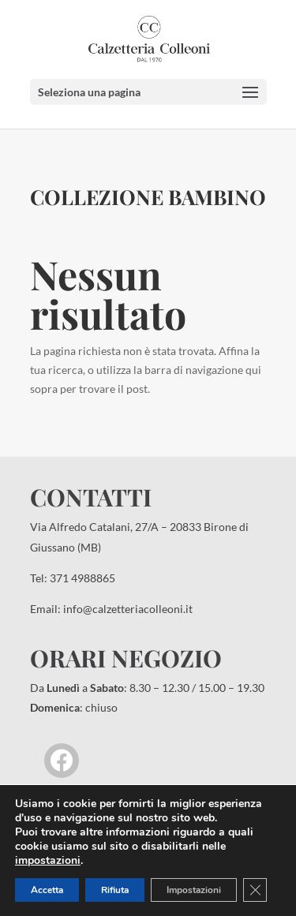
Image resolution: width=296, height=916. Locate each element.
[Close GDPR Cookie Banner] (255, 890)
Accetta (47, 890)
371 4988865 (82, 578)
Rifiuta (115, 890)
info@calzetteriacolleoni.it (128, 608)
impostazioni (48, 861)
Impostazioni (194, 890)
